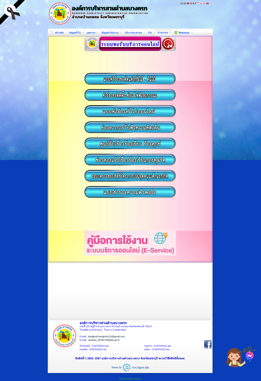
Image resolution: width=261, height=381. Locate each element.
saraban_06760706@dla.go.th (104, 340)
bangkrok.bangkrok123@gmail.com (106, 336)
